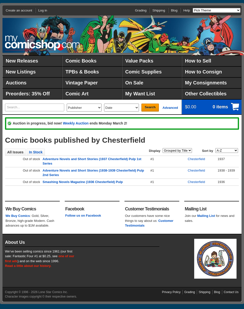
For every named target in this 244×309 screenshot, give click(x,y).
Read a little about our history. (28, 266)
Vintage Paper (81, 82)
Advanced (170, 107)
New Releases (22, 60)
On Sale (134, 82)
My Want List (140, 93)
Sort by (207, 151)
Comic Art (76, 93)
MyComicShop (42, 43)
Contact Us (231, 292)
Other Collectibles (206, 93)
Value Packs (139, 60)
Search (150, 107)
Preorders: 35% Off (28, 93)
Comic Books (81, 60)
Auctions (16, 82)
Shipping (158, 10)
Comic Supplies (143, 71)
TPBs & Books (82, 71)
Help (186, 10)
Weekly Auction (75, 123)
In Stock (35, 152)
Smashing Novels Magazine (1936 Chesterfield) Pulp (83, 182)
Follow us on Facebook (83, 215)
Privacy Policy (171, 292)
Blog (174, 10)
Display (154, 151)
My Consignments (206, 82)
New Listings (21, 71)
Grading (140, 10)
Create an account (19, 10)
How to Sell (198, 60)
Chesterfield (196, 159)
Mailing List (206, 216)
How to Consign (203, 71)
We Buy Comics (17, 216)
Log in (42, 10)
